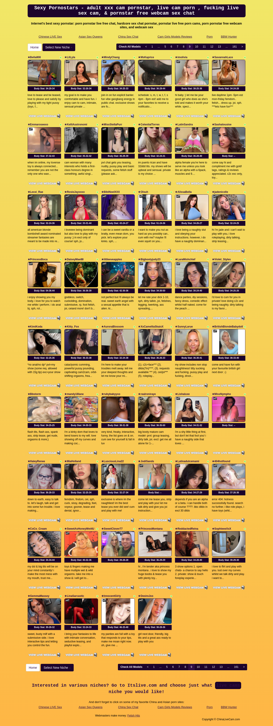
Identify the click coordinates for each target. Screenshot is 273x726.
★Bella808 (34, 57)
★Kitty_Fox (71, 326)
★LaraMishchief (185, 259)
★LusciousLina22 (112, 461)
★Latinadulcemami (187, 461)
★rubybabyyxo (110, 394)
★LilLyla (69, 57)
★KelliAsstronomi (75, 124)
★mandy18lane (74, 394)
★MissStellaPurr (111, 124)
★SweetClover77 (112, 528)
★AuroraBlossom (112, 326)
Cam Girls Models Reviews (175, 36)
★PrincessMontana (150, 528)
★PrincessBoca (38, 259)
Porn (210, 36)
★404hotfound (221, 461)
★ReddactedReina (186, 528)
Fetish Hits (133, 715)
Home (35, 47)
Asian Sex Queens (91, 36)
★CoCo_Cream (37, 528)
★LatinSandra (184, 124)
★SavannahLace (222, 57)
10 (196, 46)
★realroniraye (147, 394)
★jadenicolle (220, 191)
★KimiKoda (35, 326)
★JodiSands (146, 461)
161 (234, 46)
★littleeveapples (111, 259)
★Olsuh (143, 191)
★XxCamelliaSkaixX (150, 326)
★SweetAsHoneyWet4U (79, 528)
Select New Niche (58, 47)
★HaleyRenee (36, 461)
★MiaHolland (72, 461)
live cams (228, 685)
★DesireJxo (145, 596)
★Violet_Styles (221, 259)
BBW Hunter (229, 36)
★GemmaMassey (38, 596)
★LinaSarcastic (74, 596)
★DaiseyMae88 (73, 259)
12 (211, 46)
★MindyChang (110, 57)
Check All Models (130, 46)
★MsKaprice (146, 57)
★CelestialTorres (149, 124)
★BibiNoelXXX (110, 191)
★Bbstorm (34, 394)
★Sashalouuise (221, 124)
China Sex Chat (128, 36)
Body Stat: (44, 88)
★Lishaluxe (182, 394)
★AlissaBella (183, 191)
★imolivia (181, 57)
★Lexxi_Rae (35, 191)
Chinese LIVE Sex (50, 36)
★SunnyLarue (184, 326)
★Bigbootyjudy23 (149, 259)
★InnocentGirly (111, 596)
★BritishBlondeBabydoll (227, 326)
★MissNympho (221, 394)
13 (219, 46)
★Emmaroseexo (38, 124)
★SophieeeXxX (221, 528)
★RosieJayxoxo (74, 191)
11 (204, 46)
